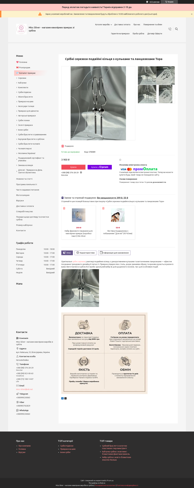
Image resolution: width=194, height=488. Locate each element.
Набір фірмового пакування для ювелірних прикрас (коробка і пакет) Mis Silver (79, 233)
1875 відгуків (154, 2)
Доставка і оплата (122, 24)
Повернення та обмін (152, 24)
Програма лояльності (26, 184)
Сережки (22, 78)
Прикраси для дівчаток (28, 111)
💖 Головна (21, 62)
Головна (22, 449)
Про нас (137, 24)
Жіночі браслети (25, 97)
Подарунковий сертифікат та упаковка (31, 159)
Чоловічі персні (25, 148)
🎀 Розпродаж (23, 67)
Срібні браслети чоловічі (29, 144)
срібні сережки (78, 261)
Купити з (99, 167)
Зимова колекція (25, 165)
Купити (73, 167)
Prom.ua (110, 480)
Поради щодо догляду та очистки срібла (32, 218)
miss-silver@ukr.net (24, 389)
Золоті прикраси (25, 125)
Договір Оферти (154, 33)
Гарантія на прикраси (120, 33)
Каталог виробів (102, 24)
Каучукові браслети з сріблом (31, 139)
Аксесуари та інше (26, 106)
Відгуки (20, 200)
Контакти (21, 230)
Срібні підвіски (24, 92)
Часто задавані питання (27, 190)
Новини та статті (24, 179)
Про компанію (25, 446)
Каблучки (22, 83)
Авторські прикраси (27, 116)
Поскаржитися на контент (105, 485)
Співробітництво (24, 211)
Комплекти (23, 87)
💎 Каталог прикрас (26, 73)
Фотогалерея (22, 195)
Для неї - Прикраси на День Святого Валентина (30, 171)
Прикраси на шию (25, 101)
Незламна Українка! (26, 153)
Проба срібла (138, 33)
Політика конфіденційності (127, 485)
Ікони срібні (23, 130)
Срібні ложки (24, 120)
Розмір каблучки (24, 225)
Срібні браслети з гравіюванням (32, 134)
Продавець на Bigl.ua (97, 483)
